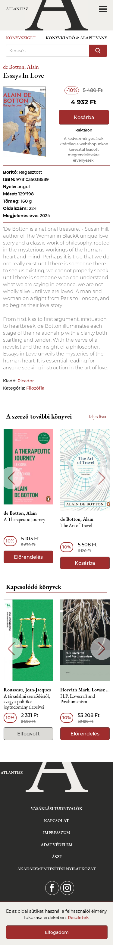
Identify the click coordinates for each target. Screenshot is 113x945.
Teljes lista (97, 416)
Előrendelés (28, 557)
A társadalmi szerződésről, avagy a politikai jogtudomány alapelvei (27, 702)
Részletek (78, 917)
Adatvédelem (57, 844)
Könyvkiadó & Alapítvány (76, 37)
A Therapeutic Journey (24, 520)
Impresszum (56, 832)
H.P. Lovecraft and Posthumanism (77, 699)
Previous (11, 478)
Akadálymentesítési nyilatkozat (56, 868)
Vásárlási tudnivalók (56, 808)
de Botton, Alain (21, 66)
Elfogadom (57, 932)
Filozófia (35, 388)
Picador (25, 381)
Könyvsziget (21, 37)
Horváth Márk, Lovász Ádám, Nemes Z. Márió (85, 690)
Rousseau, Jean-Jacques (27, 690)
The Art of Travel (76, 526)
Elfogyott (28, 734)
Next (101, 478)
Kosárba (84, 117)
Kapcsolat (56, 820)
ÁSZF (56, 856)
